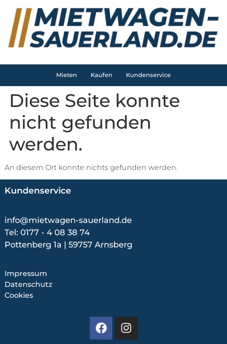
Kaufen (101, 75)
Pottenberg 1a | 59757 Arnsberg (68, 245)
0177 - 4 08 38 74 (55, 232)
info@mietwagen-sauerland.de (68, 220)
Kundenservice (148, 75)
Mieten (66, 75)
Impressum (26, 273)
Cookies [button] (19, 295)
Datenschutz (28, 284)
